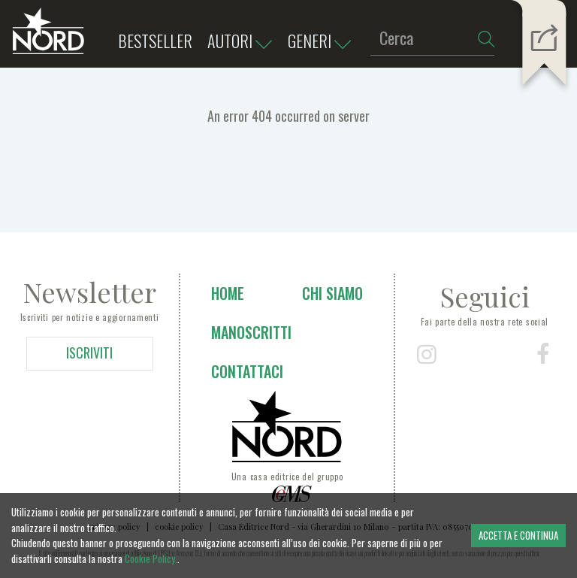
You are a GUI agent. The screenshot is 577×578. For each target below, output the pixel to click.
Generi (323, 42)
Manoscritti (251, 332)
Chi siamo (332, 293)
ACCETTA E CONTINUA (518, 535)
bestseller (155, 41)
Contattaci (247, 371)
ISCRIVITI (89, 352)
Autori (243, 42)
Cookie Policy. (151, 558)
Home (227, 293)
